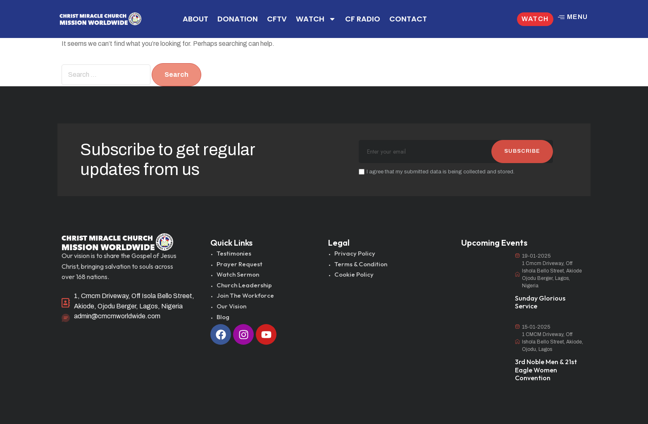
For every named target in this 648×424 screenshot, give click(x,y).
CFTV (277, 19)
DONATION (237, 19)
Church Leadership (244, 285)
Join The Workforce (245, 295)
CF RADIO (362, 19)
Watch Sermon (238, 274)
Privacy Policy (354, 253)
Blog (223, 317)
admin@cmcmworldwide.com (117, 316)
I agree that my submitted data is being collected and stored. (437, 172)
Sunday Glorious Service (540, 302)
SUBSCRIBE (522, 151)
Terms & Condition (360, 264)
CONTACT (408, 19)
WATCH (316, 19)
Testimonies (234, 253)
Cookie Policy (354, 274)
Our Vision (231, 306)
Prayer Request (239, 264)
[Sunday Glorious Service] (484, 268)
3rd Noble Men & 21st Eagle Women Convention (546, 369)
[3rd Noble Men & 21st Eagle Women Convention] (484, 339)
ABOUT (195, 19)
